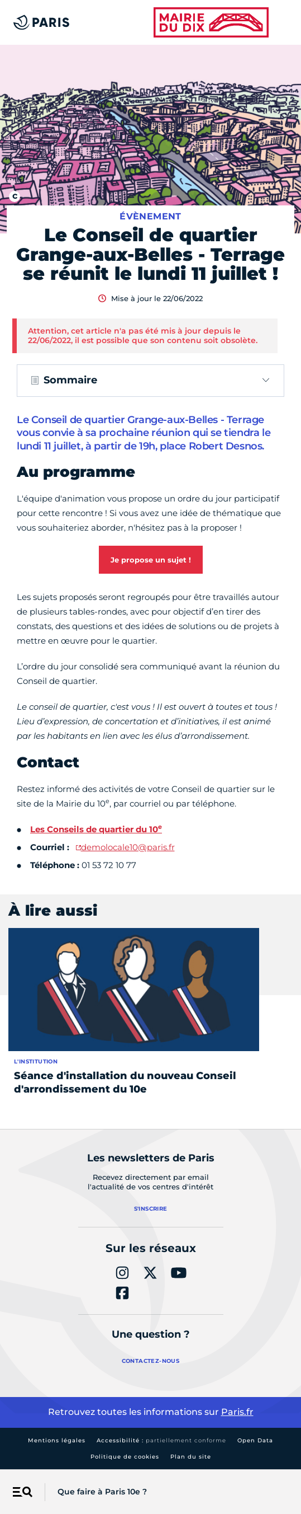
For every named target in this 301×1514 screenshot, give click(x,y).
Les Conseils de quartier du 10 (96, 829)
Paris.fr (237, 1412)
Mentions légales (56, 1440)
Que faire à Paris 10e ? (102, 1492)
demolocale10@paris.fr (128, 847)
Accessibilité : (161, 1440)
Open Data (255, 1440)
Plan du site (190, 1456)
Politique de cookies (124, 1456)
